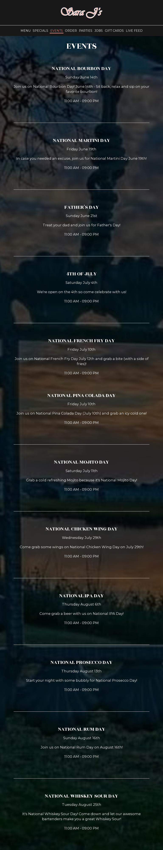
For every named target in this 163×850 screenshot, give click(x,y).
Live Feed (134, 31)
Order (71, 31)
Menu (26, 31)
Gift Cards (114, 31)
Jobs (98, 31)
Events (56, 31)
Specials (40, 31)
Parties (85, 31)
